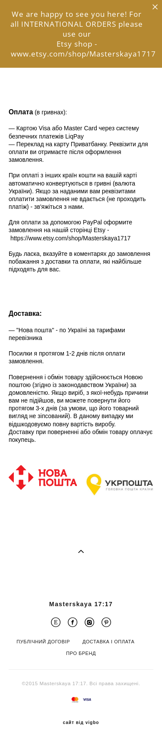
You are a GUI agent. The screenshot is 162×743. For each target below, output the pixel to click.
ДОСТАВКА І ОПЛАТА (109, 641)
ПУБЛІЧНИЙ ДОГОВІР (43, 641)
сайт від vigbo (81, 723)
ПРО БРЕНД (81, 653)
